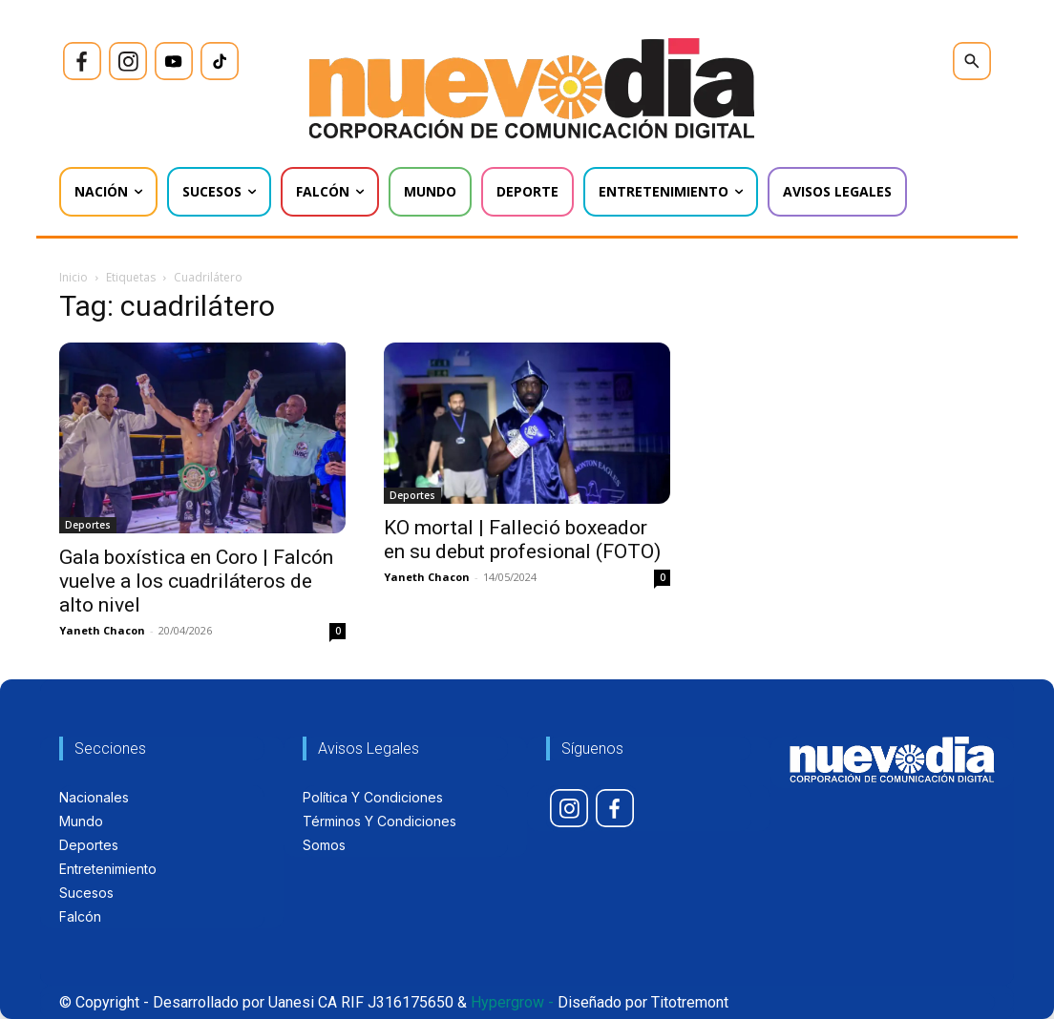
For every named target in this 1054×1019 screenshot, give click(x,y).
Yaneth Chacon (102, 630)
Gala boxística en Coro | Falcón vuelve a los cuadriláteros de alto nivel (196, 581)
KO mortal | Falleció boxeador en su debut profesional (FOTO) (522, 539)
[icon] (82, 61)
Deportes (88, 524)
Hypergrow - (512, 1002)
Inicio (73, 277)
